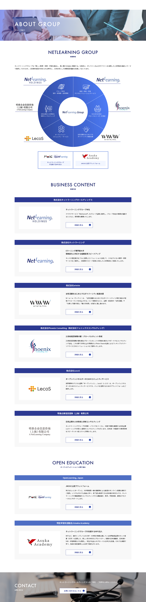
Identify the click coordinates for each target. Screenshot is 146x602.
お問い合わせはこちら (72, 590)
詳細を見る (79, 235)
